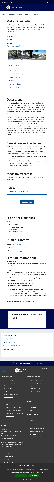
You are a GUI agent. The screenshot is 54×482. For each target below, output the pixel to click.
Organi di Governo (8, 380)
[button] (27, 479)
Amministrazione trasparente (11, 454)
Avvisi (31, 410)
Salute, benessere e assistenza (14, 413)
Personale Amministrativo (11, 394)
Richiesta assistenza (35, 437)
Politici (5, 391)
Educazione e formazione (13, 405)
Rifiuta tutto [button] (33, 475)
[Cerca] (51, 7)
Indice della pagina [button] (14, 65)
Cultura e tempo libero (36, 383)
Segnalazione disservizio (36, 431)
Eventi (31, 420)
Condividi (10, 36)
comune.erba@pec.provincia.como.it (14, 444)
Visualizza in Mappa (27, 202)
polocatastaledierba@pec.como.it (18, 251)
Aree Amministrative (9, 383)
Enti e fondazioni (8, 389)
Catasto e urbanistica (35, 389)
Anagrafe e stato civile (36, 380)
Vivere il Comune (12, 14)
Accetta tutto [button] (21, 476)
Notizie (32, 405)
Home (3, 14)
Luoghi (20, 14)
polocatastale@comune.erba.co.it (19, 248)
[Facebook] (42, 372)
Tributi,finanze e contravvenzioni (15, 410)
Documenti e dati (8, 397)
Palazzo (27, 14)
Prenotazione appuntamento (37, 428)
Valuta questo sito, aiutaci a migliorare (27, 363)
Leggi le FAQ (33, 434)
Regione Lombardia (7, 2)
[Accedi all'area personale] (47, 2)
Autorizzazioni (10, 416)
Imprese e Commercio (35, 386)
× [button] (52, 465)
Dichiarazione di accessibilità (11, 462)
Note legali (6, 459)
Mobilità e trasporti (35, 391)
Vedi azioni (10, 40)
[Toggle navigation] (3, 7)
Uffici (5, 386)
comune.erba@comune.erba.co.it (13, 442)
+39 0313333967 (17, 245)
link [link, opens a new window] (42, 472)
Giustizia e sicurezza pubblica (14, 408)
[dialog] (27, 472)
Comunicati (33, 408)
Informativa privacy (9, 457)
